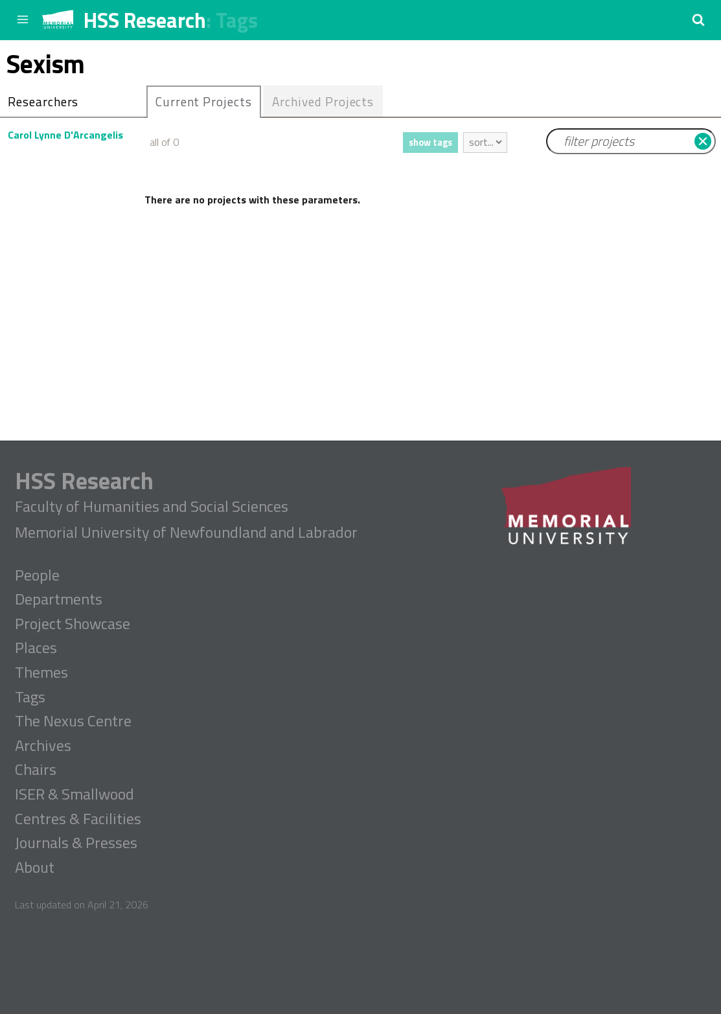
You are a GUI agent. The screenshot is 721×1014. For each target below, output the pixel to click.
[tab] (203, 102)
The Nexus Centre (73, 721)
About (34, 867)
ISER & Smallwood (74, 794)
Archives (43, 746)
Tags (237, 20)
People (37, 575)
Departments (58, 599)
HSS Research (145, 20)
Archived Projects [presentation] (323, 101)
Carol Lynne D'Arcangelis (65, 135)
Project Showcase (72, 624)
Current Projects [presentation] (203, 101)
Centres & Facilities (78, 819)
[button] (698, 19)
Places (36, 648)
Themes (41, 672)
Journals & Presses (76, 843)
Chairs (35, 770)
